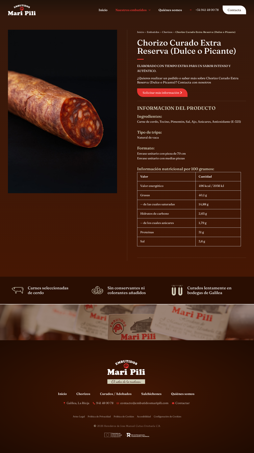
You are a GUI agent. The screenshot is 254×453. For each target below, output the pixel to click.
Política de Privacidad (99, 416)
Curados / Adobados (116, 394)
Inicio (140, 32)
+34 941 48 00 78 (207, 10)
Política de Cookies (124, 416)
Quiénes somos (182, 394)
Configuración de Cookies (167, 416)
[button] (151, 10)
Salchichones (151, 394)
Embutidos (153, 32)
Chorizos (167, 32)
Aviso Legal (79, 416)
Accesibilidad (144, 416)
